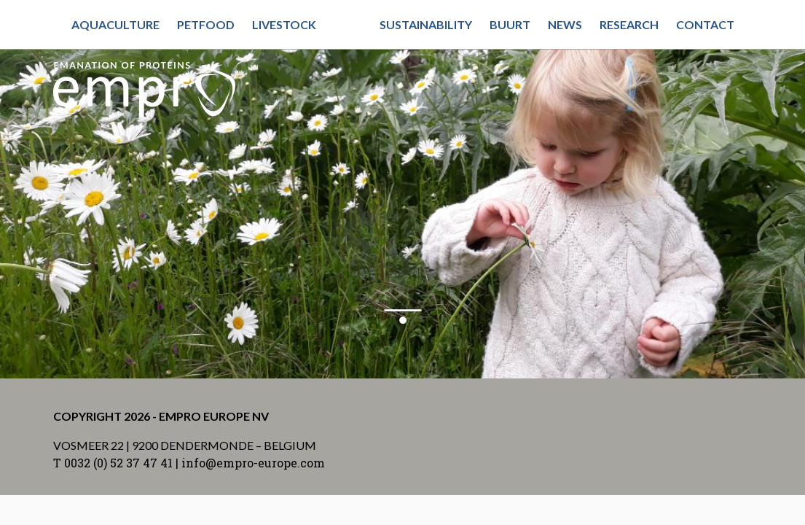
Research (629, 24)
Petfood (206, 24)
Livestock (284, 24)
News (565, 24)
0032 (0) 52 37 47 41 (118, 462)
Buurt (510, 24)
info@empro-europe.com (253, 462)
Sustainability (426, 24)
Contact (705, 24)
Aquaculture (115, 24)
